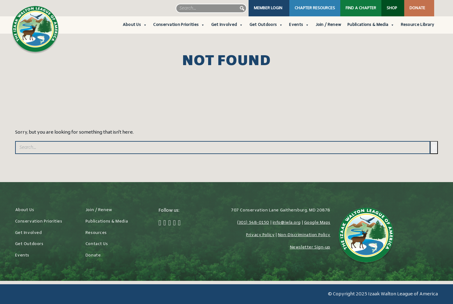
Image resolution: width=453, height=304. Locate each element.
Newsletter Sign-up (310, 247)
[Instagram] (169, 223)
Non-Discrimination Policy (304, 235)
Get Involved (227, 25)
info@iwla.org (287, 222)
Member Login (268, 8)
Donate (417, 8)
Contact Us (97, 244)
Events (299, 25)
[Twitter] (164, 223)
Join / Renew (329, 25)
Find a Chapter (361, 8)
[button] (242, 8)
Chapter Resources (315, 8)
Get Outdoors (266, 25)
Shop (392, 8)
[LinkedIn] (174, 223)
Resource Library (417, 25)
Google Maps (317, 222)
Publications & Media (370, 25)
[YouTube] (179, 223)
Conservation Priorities (179, 25)
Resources (96, 233)
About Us (135, 25)
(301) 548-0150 (253, 222)
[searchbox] (211, 8)
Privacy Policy (260, 235)
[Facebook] (159, 223)
